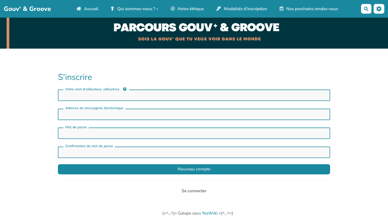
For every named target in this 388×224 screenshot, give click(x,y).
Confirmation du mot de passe (89, 146)
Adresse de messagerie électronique (94, 108)
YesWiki (210, 213)
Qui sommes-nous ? (134, 9)
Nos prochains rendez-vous (309, 9)
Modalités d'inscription (242, 9)
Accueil (87, 9)
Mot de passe (76, 127)
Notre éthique (187, 9)
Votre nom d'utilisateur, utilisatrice (95, 89)
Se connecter (194, 191)
